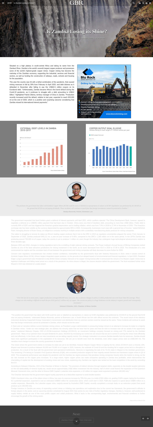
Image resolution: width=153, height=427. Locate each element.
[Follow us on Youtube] (146, 3)
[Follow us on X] (143, 3)
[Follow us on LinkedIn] (139, 3)
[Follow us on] (150, 3)
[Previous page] (143, 418)
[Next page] (147, 418)
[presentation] (76, 28)
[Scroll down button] (76, 421)
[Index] (3, 3)
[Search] (134, 3)
